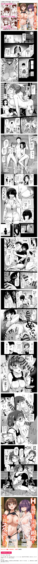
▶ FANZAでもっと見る (6, 552)
